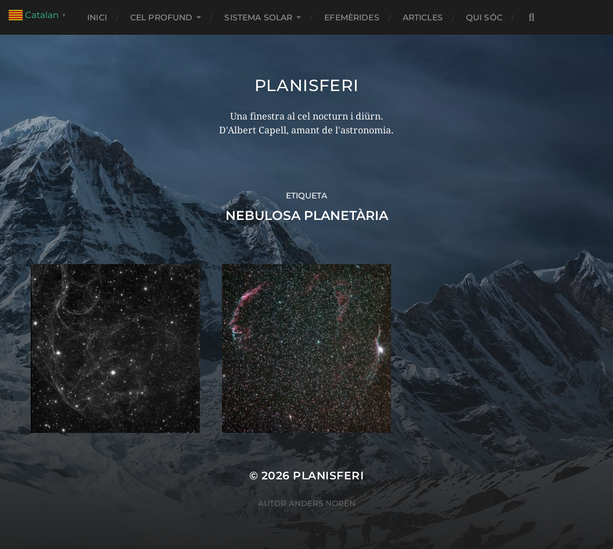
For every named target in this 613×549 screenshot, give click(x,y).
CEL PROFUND (161, 17)
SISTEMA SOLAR (258, 17)
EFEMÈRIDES (351, 17)
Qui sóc (484, 17)
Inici (97, 17)
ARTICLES (423, 17)
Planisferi (306, 85)
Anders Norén (322, 503)
